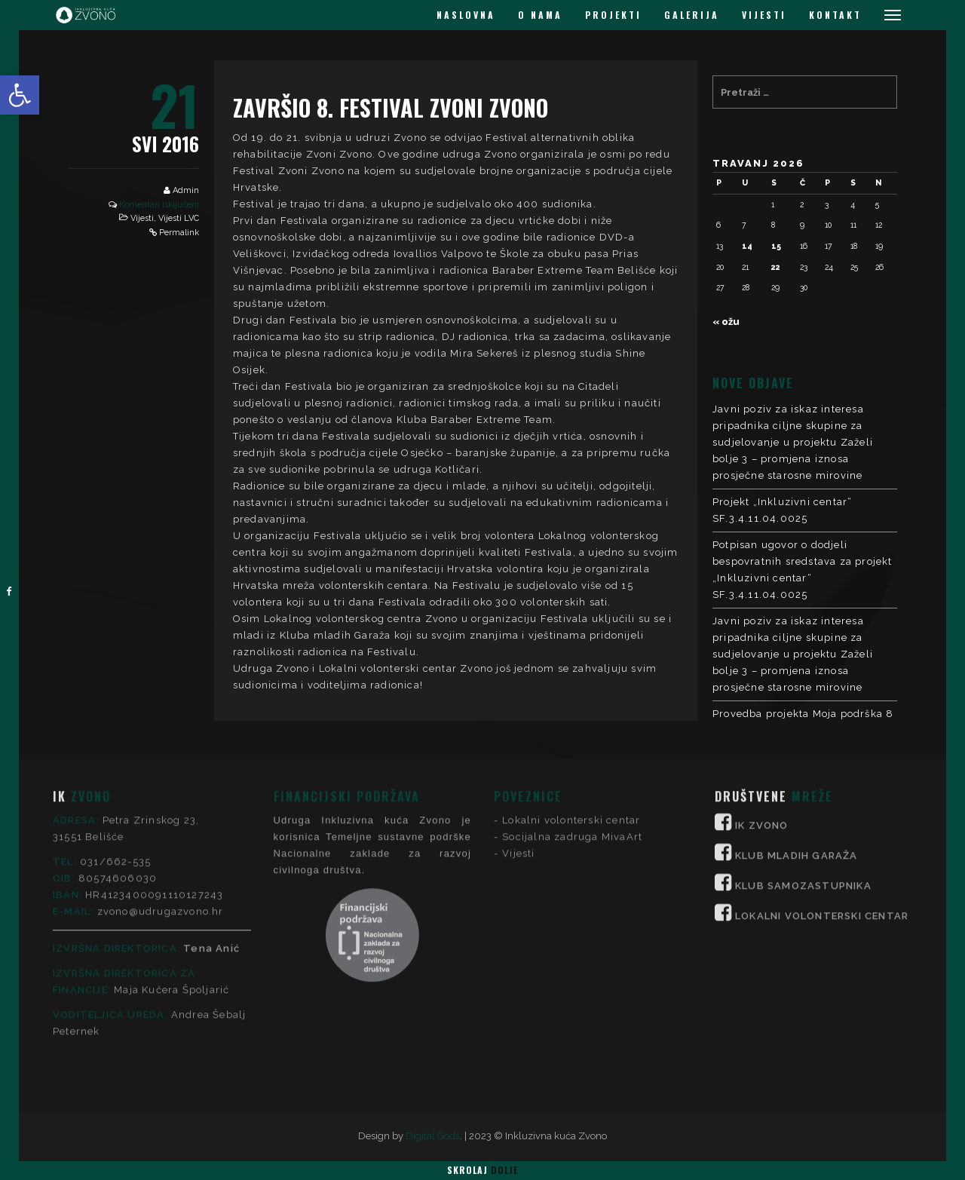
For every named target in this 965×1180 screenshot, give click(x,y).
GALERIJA (691, 14)
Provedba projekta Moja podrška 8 (802, 713)
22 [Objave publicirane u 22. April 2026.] (775, 266)
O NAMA (540, 14)
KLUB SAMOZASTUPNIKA (803, 759)
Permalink (179, 233)
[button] (19, 95)
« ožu (726, 321)
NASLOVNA (466, 14)
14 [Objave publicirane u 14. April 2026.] (747, 245)
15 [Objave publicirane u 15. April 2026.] (776, 245)
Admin (186, 190)
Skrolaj (482, 1169)
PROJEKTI (613, 14)
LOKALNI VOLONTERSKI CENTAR (821, 789)
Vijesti (142, 218)
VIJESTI (764, 14)
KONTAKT (835, 14)
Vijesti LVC (178, 218)
